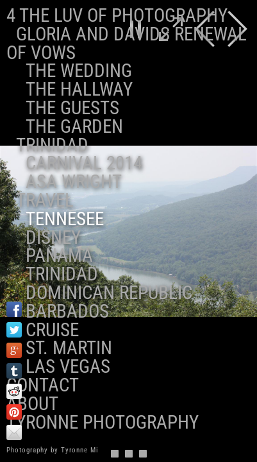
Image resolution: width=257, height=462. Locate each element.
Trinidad (52, 145)
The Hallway (79, 89)
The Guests (72, 108)
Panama (59, 255)
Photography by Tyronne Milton (59, 450)
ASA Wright (74, 182)
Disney (53, 237)
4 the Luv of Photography (117, 15)
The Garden (74, 126)
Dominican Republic (109, 293)
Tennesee (65, 219)
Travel (45, 200)
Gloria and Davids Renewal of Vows (126, 43)
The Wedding (79, 70)
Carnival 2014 (84, 163)
